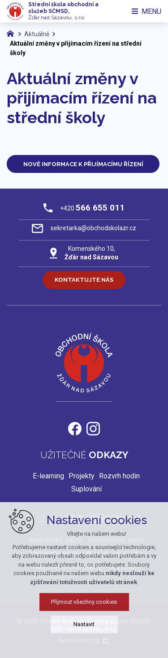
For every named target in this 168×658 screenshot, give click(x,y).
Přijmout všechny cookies (84, 609)
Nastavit (84, 631)
